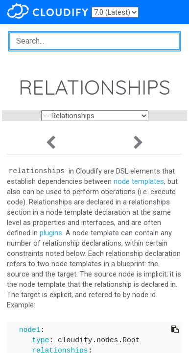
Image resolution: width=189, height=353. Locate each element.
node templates (139, 181)
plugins (51, 232)
